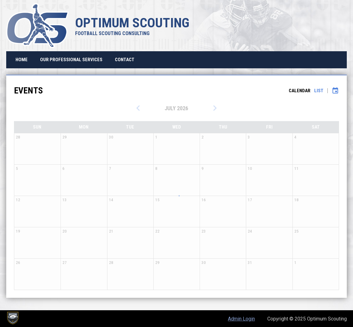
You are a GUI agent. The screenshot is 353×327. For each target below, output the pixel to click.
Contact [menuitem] (124, 59)
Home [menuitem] (22, 59)
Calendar (299, 90)
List (319, 90)
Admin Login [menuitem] (241, 319)
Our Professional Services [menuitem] (71, 59)
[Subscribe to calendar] (335, 90)
